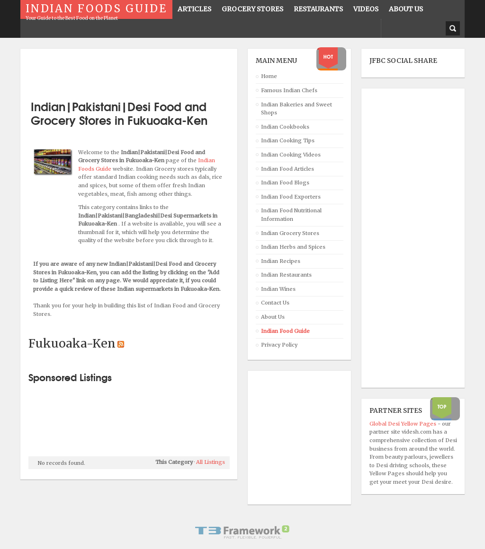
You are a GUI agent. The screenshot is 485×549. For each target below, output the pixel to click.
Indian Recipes (280, 261)
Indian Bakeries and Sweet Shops (296, 108)
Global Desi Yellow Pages (403, 423)
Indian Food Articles (287, 169)
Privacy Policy (279, 344)
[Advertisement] (139, 71)
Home (269, 76)
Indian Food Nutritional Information (291, 214)
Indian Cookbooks (285, 126)
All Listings (210, 462)
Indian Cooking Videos (291, 154)
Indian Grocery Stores (290, 233)
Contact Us (275, 302)
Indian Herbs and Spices (293, 247)
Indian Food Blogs (285, 182)
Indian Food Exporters (291, 196)
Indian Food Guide (285, 331)
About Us (273, 317)
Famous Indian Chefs (289, 90)
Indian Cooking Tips (287, 140)
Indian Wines (278, 289)
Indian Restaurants (286, 274)
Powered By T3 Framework (242, 532)
